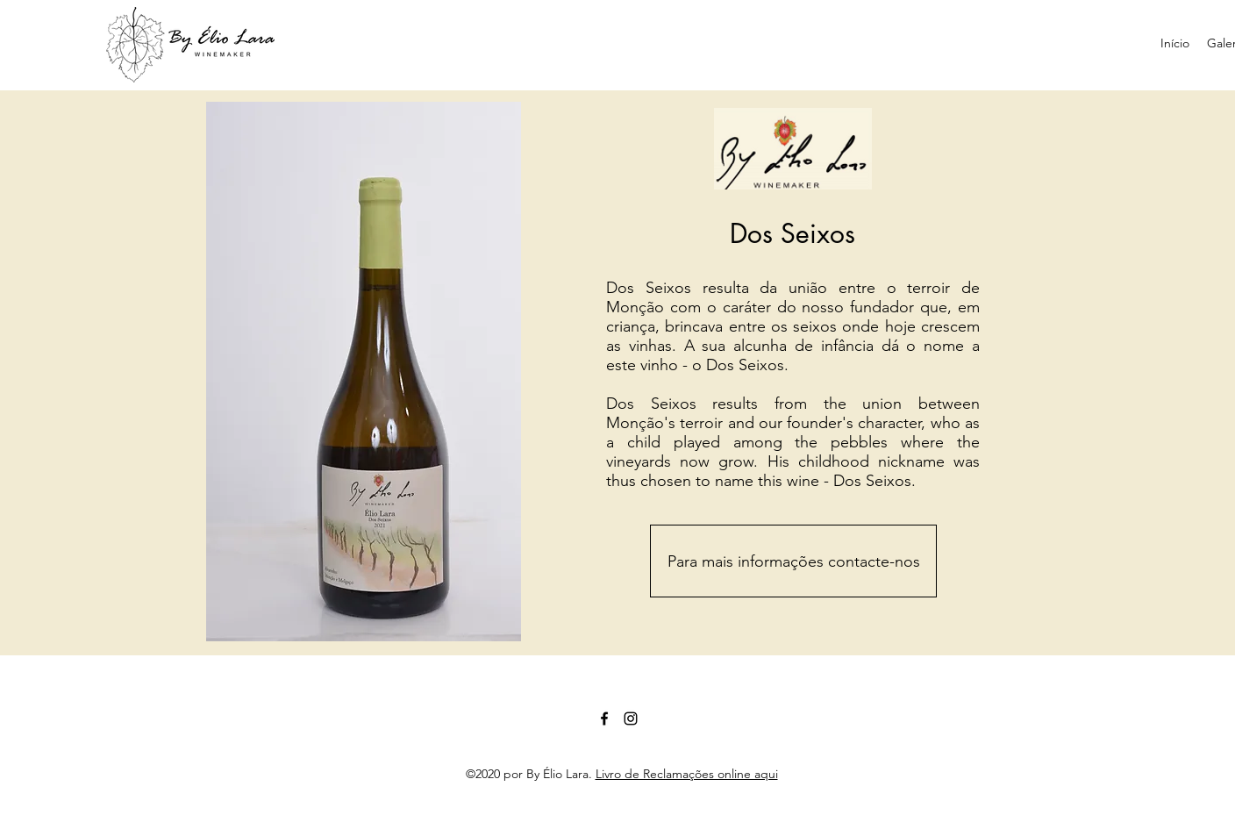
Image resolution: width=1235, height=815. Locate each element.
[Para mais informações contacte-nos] (793, 561)
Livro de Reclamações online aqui (687, 774)
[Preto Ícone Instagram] (630, 718)
